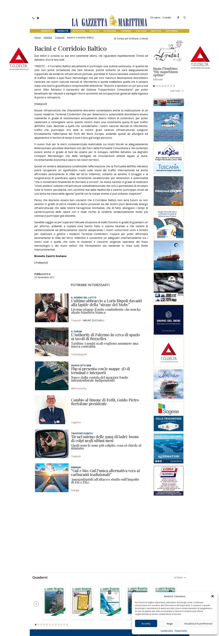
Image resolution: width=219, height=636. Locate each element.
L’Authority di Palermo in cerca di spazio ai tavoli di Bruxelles (105, 336)
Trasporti (59, 37)
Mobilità (62, 30)
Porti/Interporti (79, 354)
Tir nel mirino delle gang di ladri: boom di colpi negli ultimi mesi (104, 438)
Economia (110, 30)
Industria (79, 30)
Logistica (76, 422)
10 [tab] (61, 624)
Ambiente (47, 30)
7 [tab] (171, 86)
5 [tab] (165, 86)
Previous (36, 603)
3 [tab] (160, 86)
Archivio (178, 577)
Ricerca (94, 30)
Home (37, 37)
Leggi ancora (168, 75)
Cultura (141, 30)
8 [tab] (174, 86)
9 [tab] (58, 624)
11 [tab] (64, 624)
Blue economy (78, 388)
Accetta (146, 623)
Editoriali (172, 30)
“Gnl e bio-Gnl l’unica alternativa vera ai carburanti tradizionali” (105, 472)
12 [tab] (67, 624)
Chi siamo (155, 17)
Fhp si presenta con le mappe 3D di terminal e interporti (100, 370)
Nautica (156, 30)
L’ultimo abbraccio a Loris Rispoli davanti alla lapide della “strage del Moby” (106, 302)
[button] (212, 596)
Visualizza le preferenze (198, 623)
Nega (170, 623)
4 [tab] (162, 86)
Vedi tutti (175, 90)
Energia (75, 490)
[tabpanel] (168, 75)
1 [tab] (154, 86)
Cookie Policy (167, 630)
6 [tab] (168, 86)
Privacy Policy (181, 630)
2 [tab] (157, 86)
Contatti (166, 17)
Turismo (126, 30)
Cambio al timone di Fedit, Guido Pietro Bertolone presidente (105, 401)
